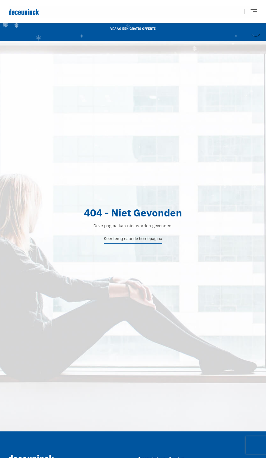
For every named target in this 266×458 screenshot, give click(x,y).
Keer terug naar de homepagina (133, 238)
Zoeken (236, 12)
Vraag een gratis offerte (133, 29)
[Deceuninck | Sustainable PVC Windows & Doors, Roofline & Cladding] (71, 11)
